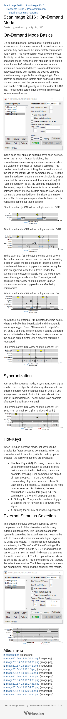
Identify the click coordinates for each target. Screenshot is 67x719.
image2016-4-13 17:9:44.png (22, 690)
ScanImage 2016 (13, 5)
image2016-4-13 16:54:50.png (22, 687)
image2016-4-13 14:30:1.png (22, 658)
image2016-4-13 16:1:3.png (21, 669)
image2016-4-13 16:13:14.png (22, 676)
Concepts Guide (15, 9)
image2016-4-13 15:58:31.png (22, 662)
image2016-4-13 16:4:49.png (22, 672)
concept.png (12, 654)
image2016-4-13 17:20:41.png (22, 694)
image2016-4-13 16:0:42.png (22, 665)
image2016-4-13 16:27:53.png (22, 683)
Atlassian (33, 713)
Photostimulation (36, 9)
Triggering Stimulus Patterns (22, 12)
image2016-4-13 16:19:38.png (22, 680)
